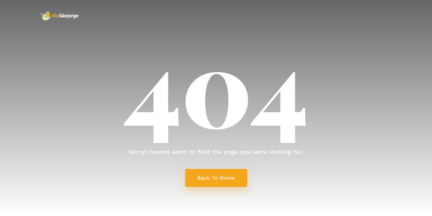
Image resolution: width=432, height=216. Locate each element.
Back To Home (216, 178)
